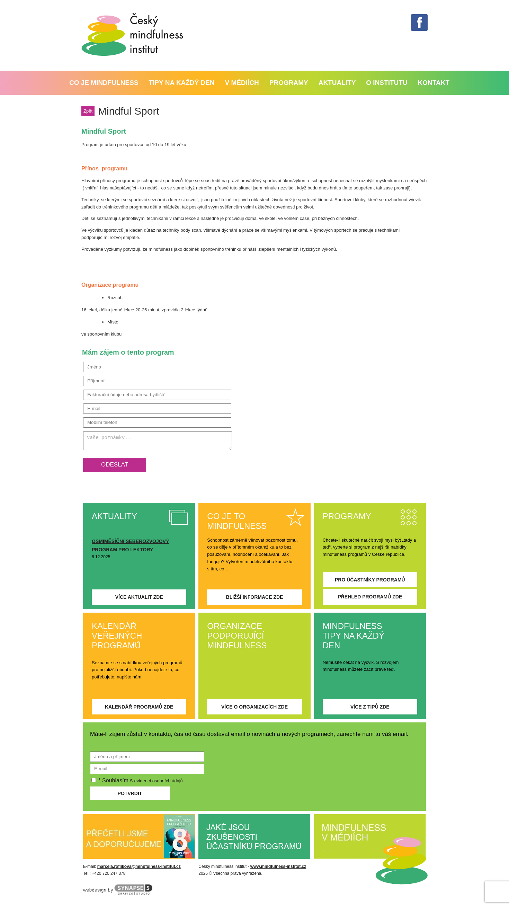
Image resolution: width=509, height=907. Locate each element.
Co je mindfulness (104, 82)
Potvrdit (130, 793)
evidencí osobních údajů (158, 780)
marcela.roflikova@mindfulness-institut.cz (139, 866)
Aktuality (337, 82)
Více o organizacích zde (254, 707)
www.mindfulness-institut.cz (278, 866)
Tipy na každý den (182, 82)
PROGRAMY (288, 82)
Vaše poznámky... (157, 440)
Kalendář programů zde (139, 707)
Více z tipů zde (370, 707)
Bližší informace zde (254, 597)
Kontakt (433, 82)
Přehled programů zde (370, 596)
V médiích (242, 82)
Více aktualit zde (139, 597)
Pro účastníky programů (370, 580)
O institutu (386, 82)
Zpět (87, 111)
